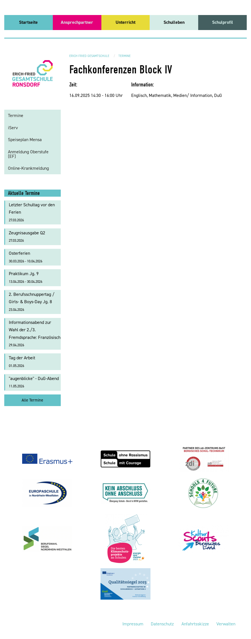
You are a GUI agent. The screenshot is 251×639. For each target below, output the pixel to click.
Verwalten (225, 624)
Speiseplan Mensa (25, 140)
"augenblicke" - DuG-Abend (34, 382)
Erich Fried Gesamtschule (89, 56)
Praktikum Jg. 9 (25, 277)
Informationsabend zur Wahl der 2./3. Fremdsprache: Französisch (34, 333)
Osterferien (25, 257)
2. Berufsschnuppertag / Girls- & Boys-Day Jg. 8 (32, 301)
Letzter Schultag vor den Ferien (32, 212)
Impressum (132, 624)
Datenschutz (162, 624)
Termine (124, 56)
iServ (13, 128)
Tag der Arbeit (22, 361)
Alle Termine (32, 400)
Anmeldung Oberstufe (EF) (28, 154)
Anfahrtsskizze (195, 624)
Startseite (28, 22)
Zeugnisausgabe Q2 (27, 236)
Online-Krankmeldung (28, 168)
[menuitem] (28, 22)
